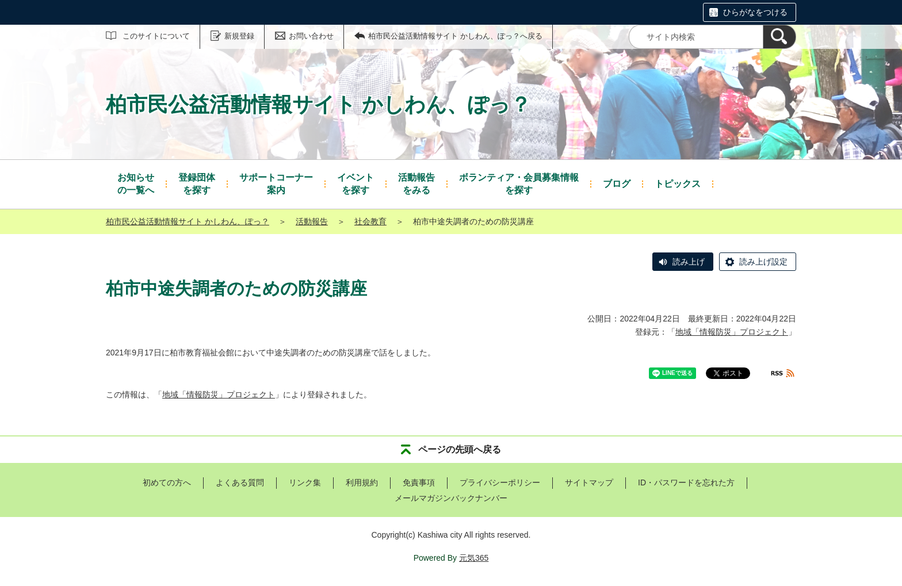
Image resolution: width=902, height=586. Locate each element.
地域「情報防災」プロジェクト (731, 331)
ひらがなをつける (755, 12)
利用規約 (362, 482)
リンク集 (305, 482)
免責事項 (419, 482)
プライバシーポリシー (500, 482)
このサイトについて (156, 36)
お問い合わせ (311, 36)
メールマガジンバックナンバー (451, 498)
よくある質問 (240, 482)
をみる (416, 183)
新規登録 (239, 36)
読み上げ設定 (763, 261)
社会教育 (370, 221)
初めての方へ (167, 482)
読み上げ (688, 261)
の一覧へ (135, 183)
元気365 (473, 557)
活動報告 (312, 221)
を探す (196, 183)
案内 (276, 183)
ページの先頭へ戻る (459, 449)
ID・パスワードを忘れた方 (686, 482)
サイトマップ (589, 482)
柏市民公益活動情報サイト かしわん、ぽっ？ (187, 221)
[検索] (779, 37)
